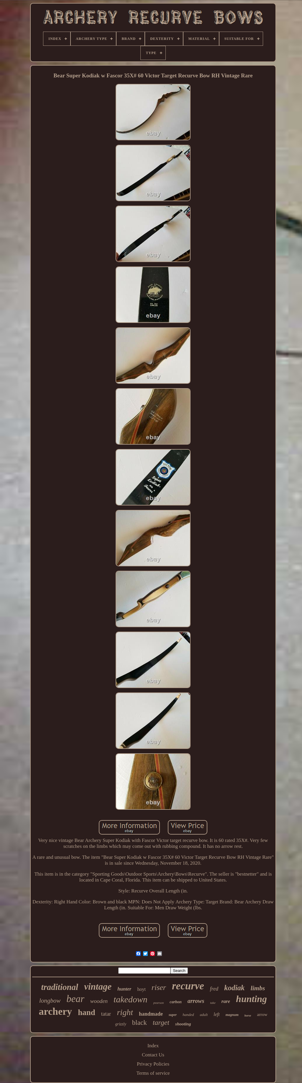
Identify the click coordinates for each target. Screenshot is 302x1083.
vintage (97, 986)
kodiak (234, 988)
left (216, 1014)
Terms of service (153, 1073)
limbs (258, 988)
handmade (151, 1014)
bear (75, 998)
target (161, 1022)
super (173, 1015)
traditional (59, 987)
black (139, 1022)
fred (214, 989)
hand (86, 1012)
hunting (251, 998)
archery (55, 1011)
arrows (196, 1001)
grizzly (120, 1024)
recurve (188, 986)
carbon (175, 1002)
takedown (130, 999)
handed (188, 1014)
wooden (99, 1001)
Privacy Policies (153, 1064)
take (212, 1002)
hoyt (141, 989)
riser (159, 987)
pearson (158, 1002)
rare (225, 1001)
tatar (106, 1014)
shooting (183, 1024)
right (125, 1012)
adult (204, 1014)
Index (153, 1045)
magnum (232, 1015)
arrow (262, 1014)
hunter (124, 989)
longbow (49, 1000)
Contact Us (153, 1055)
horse (247, 1015)
